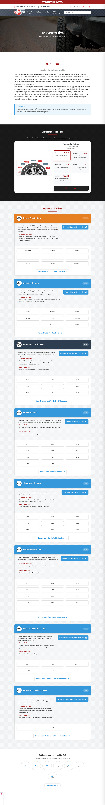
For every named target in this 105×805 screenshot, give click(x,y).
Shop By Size (47, 12)
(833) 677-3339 (20, 7)
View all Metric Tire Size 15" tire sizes (52, 333)
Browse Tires (29, 12)
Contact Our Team (32, 7)
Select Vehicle (74, 7)
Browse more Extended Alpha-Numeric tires (52, 679)
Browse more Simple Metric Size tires (52, 538)
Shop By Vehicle (38, 12)
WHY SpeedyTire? (57, 12)
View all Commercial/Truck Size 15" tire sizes (52, 401)
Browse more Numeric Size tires (52, 472)
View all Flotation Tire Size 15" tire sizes (52, 272)
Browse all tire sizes (52, 785)
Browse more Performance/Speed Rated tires (52, 736)
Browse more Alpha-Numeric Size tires (52, 617)
